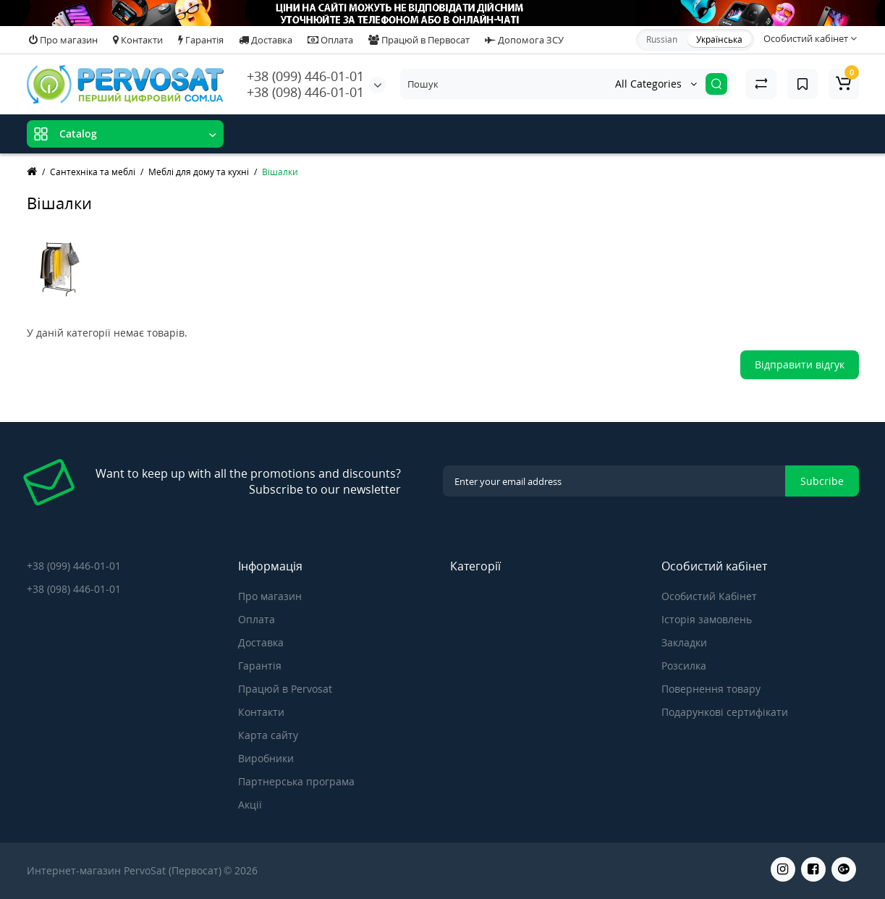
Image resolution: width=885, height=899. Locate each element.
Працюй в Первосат (419, 39)
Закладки (684, 642)
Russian (661, 39)
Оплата (330, 39)
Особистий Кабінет (709, 596)
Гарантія (201, 39)
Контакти (138, 39)
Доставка (265, 39)
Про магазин (63, 39)
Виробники (266, 758)
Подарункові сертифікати (724, 712)
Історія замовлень (706, 619)
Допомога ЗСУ (524, 39)
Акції (250, 804)
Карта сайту (268, 735)
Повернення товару (711, 689)
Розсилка (683, 665)
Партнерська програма (296, 781)
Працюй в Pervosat (285, 689)
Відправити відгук (799, 364)
